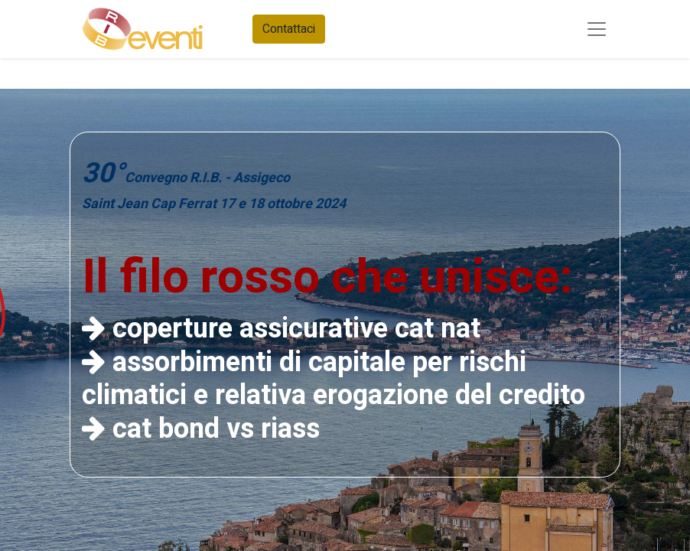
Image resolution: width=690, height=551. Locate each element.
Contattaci (288, 29)
